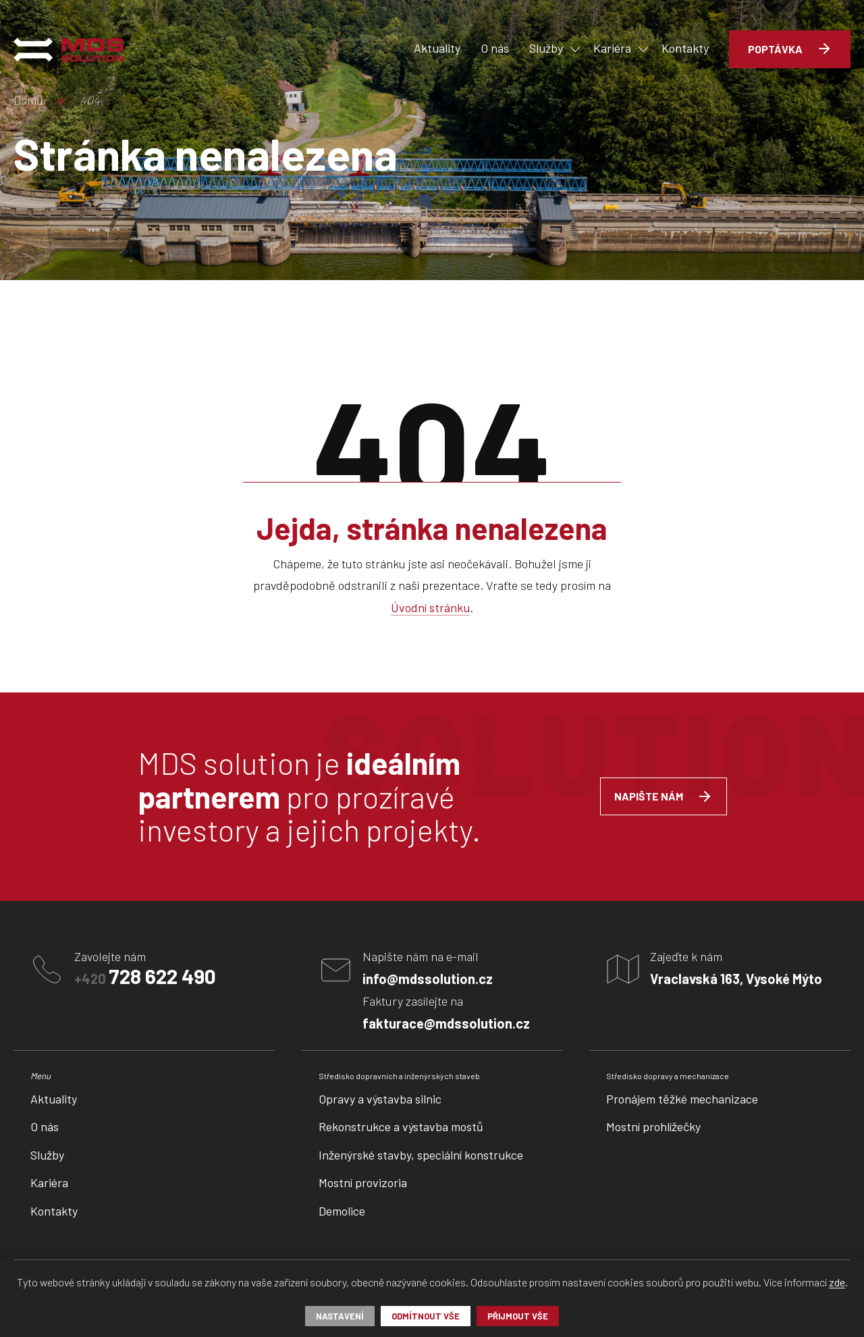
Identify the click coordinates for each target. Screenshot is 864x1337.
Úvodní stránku (430, 608)
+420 (145, 976)
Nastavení (340, 1316)
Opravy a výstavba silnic (380, 1098)
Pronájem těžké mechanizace (682, 1098)
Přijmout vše (517, 1316)
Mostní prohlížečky (653, 1126)
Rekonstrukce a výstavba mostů (401, 1126)
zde (837, 1282)
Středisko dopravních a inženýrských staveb (399, 1076)
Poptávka (775, 49)
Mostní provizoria (363, 1182)
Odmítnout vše (426, 1316)
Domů (28, 100)
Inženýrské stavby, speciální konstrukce (421, 1154)
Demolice (342, 1210)
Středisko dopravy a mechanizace (667, 1076)
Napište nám (648, 796)
